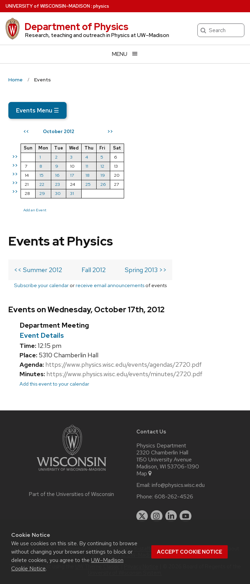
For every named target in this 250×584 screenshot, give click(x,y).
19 (102, 175)
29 (42, 193)
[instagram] (156, 516)
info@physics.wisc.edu (178, 485)
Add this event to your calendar (54, 383)
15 (41, 175)
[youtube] (185, 516)
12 (102, 166)
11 (86, 166)
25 (88, 184)
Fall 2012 (94, 270)
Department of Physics (76, 26)
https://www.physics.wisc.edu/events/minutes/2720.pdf (124, 374)
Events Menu (37, 110)
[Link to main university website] (71, 472)
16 (57, 175)
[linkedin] (171, 516)
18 (87, 175)
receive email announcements (110, 285)
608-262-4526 (173, 496)
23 (57, 184)
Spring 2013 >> (146, 270)
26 (103, 184)
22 (41, 184)
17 (72, 175)
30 (58, 193)
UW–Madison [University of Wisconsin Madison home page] (48, 6)
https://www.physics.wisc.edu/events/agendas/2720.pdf (123, 364)
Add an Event (34, 209)
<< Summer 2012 (38, 270)
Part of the (71, 494)
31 (72, 193)
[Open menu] (125, 54)
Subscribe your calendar (41, 285)
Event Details (42, 335)
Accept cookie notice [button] (189, 551)
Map (144, 473)
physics (101, 6)
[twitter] (142, 516)
